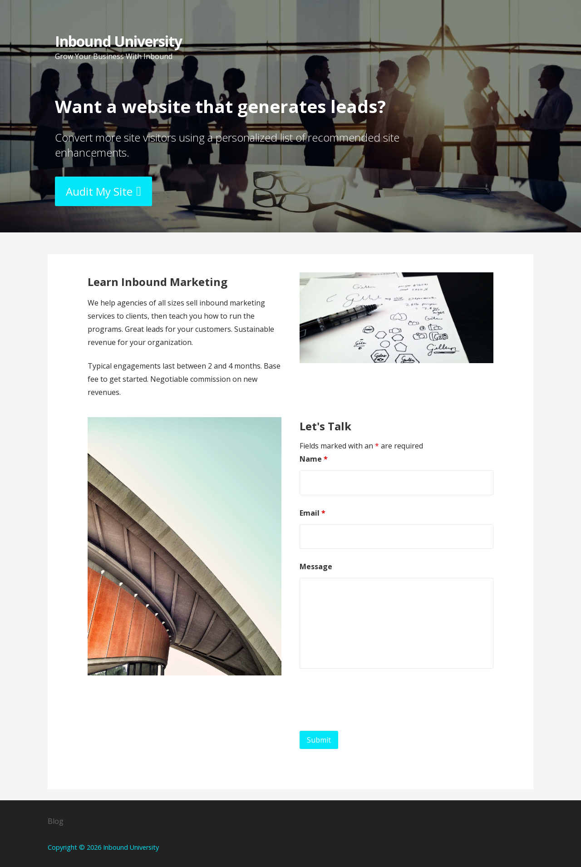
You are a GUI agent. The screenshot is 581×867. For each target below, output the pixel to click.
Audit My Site (99, 191)
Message (316, 566)
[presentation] (369, 701)
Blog (56, 821)
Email (312, 513)
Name (314, 459)
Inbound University (118, 41)
